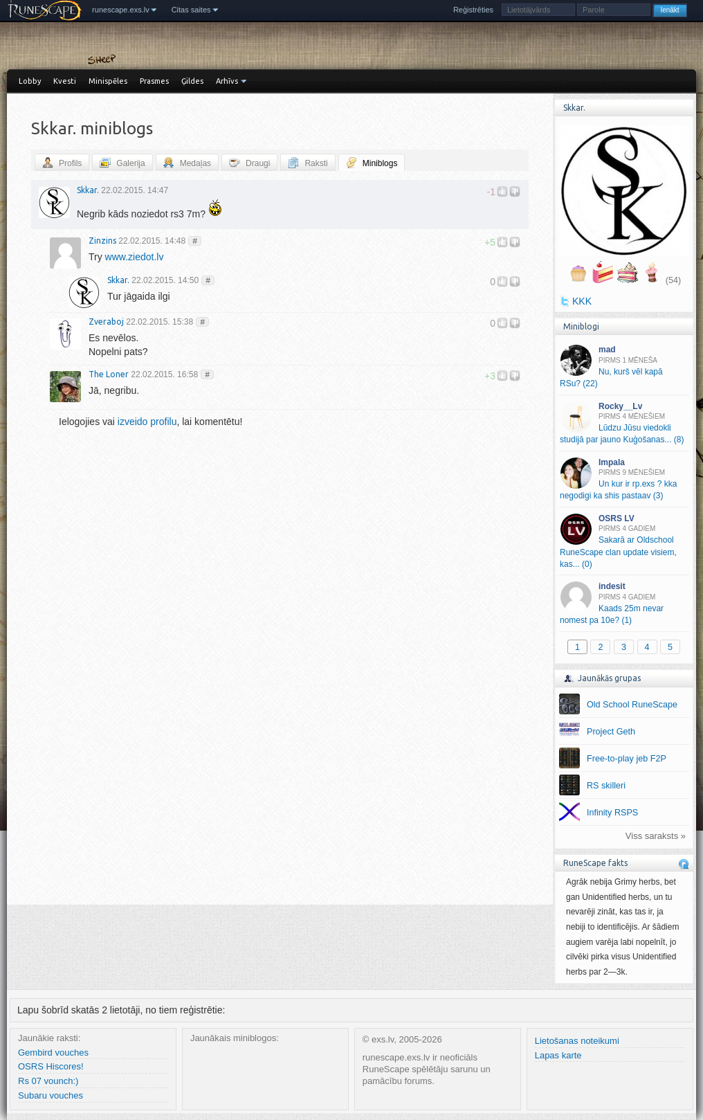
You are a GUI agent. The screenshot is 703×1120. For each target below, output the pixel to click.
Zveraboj (106, 321)
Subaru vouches (50, 1095)
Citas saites (191, 10)
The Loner (109, 374)
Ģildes (192, 81)
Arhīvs (227, 81)
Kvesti (64, 81)
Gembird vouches (53, 1052)
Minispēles (108, 81)
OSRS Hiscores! (51, 1066)
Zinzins (102, 240)
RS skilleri (606, 786)
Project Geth (611, 732)
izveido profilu (147, 421)
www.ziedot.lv (134, 256)
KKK (582, 301)
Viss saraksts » (656, 836)
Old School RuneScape (632, 705)
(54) (673, 280)
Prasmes (154, 81)
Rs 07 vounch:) (48, 1081)
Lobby (30, 81)
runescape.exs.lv (120, 10)
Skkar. (88, 190)
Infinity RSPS (612, 813)
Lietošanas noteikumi (577, 1041)
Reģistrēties (473, 10)
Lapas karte (558, 1055)
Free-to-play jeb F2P (626, 759)
